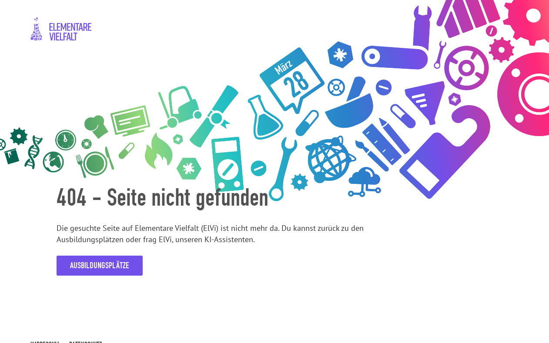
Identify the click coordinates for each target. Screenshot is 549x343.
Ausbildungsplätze (99, 265)
